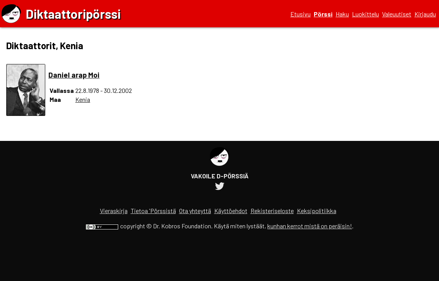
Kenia (82, 99)
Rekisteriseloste (272, 210)
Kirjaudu (425, 14)
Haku (342, 14)
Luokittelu (365, 14)
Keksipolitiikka (316, 210)
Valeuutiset (396, 14)
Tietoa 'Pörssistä (153, 210)
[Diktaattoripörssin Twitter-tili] (219, 187)
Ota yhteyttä (195, 210)
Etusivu (300, 14)
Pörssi (323, 14)
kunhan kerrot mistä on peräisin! (309, 225)
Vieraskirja (114, 210)
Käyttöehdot (230, 210)
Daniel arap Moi (74, 74)
